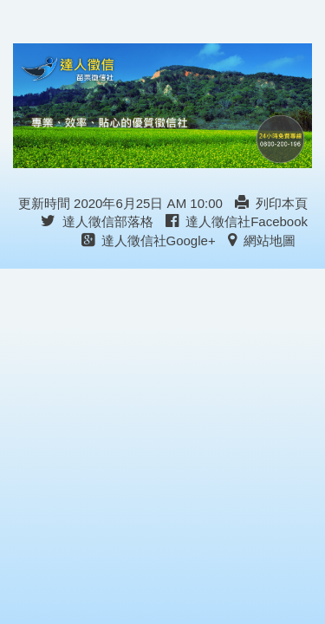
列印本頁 (271, 203)
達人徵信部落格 (97, 221)
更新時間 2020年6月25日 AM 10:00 (120, 203)
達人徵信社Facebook (237, 221)
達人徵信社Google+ (148, 240)
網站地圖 (262, 240)
